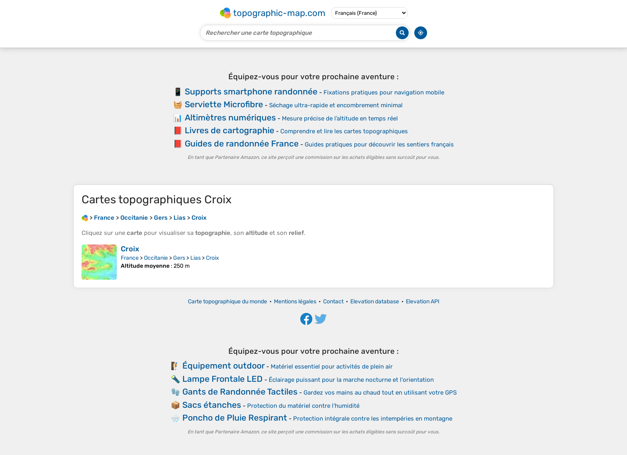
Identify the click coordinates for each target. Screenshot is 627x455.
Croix (130, 249)
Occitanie (156, 258)
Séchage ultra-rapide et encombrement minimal (336, 105)
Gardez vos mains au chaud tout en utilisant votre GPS (380, 392)
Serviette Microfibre (224, 104)
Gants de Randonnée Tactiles (240, 392)
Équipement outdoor (223, 366)
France (130, 258)
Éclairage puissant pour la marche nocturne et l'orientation (351, 379)
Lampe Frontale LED (222, 379)
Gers (179, 258)
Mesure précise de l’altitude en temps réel (340, 118)
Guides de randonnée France (242, 143)
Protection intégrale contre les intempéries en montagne (372, 418)
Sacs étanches (211, 405)
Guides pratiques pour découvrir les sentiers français (379, 144)
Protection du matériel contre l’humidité (303, 405)
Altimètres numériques (230, 117)
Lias (195, 258)
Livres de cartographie (229, 130)
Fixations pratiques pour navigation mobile (383, 92)
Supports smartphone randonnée (251, 91)
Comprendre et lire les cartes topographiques (344, 131)
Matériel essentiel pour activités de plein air (332, 366)
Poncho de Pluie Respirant (234, 418)
